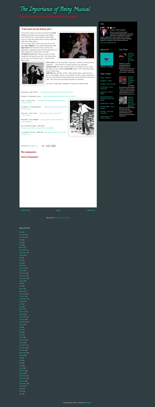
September (23, 252)
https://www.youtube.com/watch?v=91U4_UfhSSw (59, 96)
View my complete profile (108, 42)
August (21, 255)
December (22, 273)
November (22, 237)
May (20, 232)
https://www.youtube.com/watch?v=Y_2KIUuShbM (37, 128)
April (20, 245)
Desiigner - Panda (106, 81)
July (20, 258)
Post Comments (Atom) (62, 218)
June (20, 240)
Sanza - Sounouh (105, 77)
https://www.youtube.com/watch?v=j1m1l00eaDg (57, 92)
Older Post (91, 210)
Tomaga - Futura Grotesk (108, 84)
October (22, 296)
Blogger (88, 402)
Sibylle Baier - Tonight (107, 103)
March (21, 247)
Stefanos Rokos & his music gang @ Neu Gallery (131, 100)
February (22, 234)
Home (58, 210)
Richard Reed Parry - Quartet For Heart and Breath (107, 98)
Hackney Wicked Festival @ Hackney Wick (131, 80)
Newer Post (25, 210)
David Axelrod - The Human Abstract (106, 117)
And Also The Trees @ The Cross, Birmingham (131, 58)
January (21, 270)
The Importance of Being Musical (54, 10)
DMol (114, 28)
